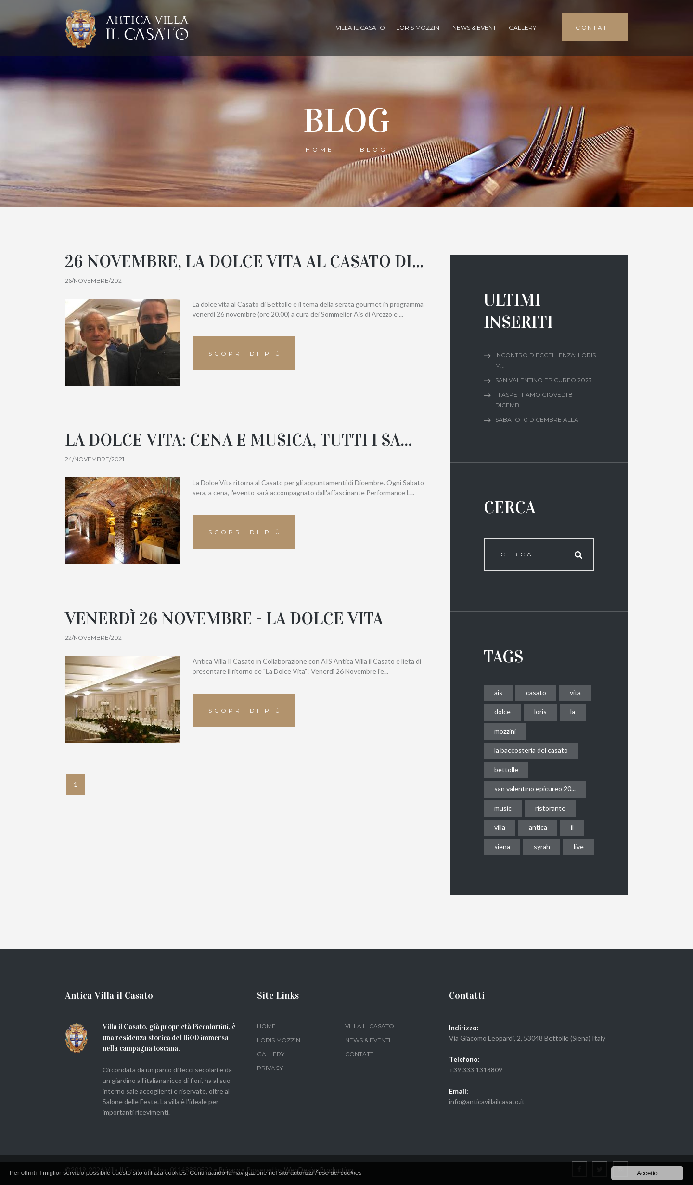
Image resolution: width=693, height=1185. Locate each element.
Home (320, 149)
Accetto (647, 1173)
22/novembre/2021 (94, 637)
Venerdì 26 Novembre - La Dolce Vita (224, 618)
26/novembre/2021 (94, 280)
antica (538, 827)
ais (498, 692)
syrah (542, 846)
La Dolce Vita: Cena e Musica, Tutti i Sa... (238, 440)
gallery (522, 27)
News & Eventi (475, 27)
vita (575, 692)
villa (499, 827)
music (503, 808)
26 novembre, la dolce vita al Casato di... (244, 261)
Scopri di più (245, 353)
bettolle (506, 769)
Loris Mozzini (418, 27)
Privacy (270, 1067)
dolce (502, 712)
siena (502, 846)
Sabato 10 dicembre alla (536, 419)
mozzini (505, 731)
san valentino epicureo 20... (535, 789)
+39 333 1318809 (475, 1070)
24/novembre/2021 (94, 459)
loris (540, 712)
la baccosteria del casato (531, 750)
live (579, 846)
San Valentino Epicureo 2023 (543, 380)
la (572, 712)
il (572, 827)
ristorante (550, 808)
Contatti (360, 1053)
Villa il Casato (360, 27)
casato (536, 692)
